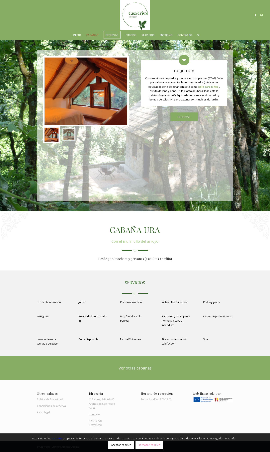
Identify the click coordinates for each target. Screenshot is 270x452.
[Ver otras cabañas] (135, 368)
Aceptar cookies (121, 445)
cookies (57, 438)
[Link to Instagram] (262, 15)
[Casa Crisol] (135, 15)
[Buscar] (197, 35)
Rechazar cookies (149, 445)
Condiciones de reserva (51, 406)
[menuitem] (77, 35)
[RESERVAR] (184, 116)
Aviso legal (43, 412)
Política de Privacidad (50, 399)
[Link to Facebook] (256, 15)
